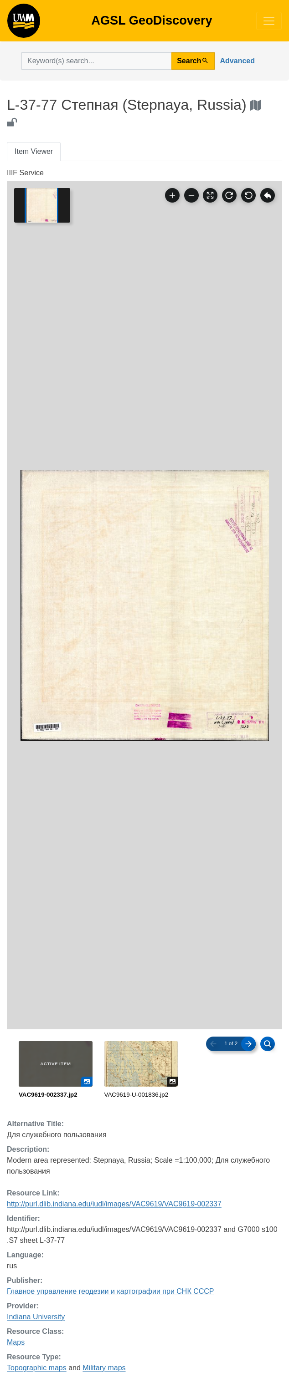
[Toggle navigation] (269, 21)
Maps (16, 1342)
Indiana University (36, 1317)
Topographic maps (37, 1368)
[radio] (56, 1070)
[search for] (96, 61)
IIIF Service (25, 173)
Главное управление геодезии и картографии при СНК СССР (110, 1291)
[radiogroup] (144, 1070)
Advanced (237, 61)
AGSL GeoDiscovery (24, 24)
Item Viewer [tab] (34, 151)
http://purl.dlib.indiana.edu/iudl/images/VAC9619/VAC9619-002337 (114, 1204)
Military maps (104, 1368)
